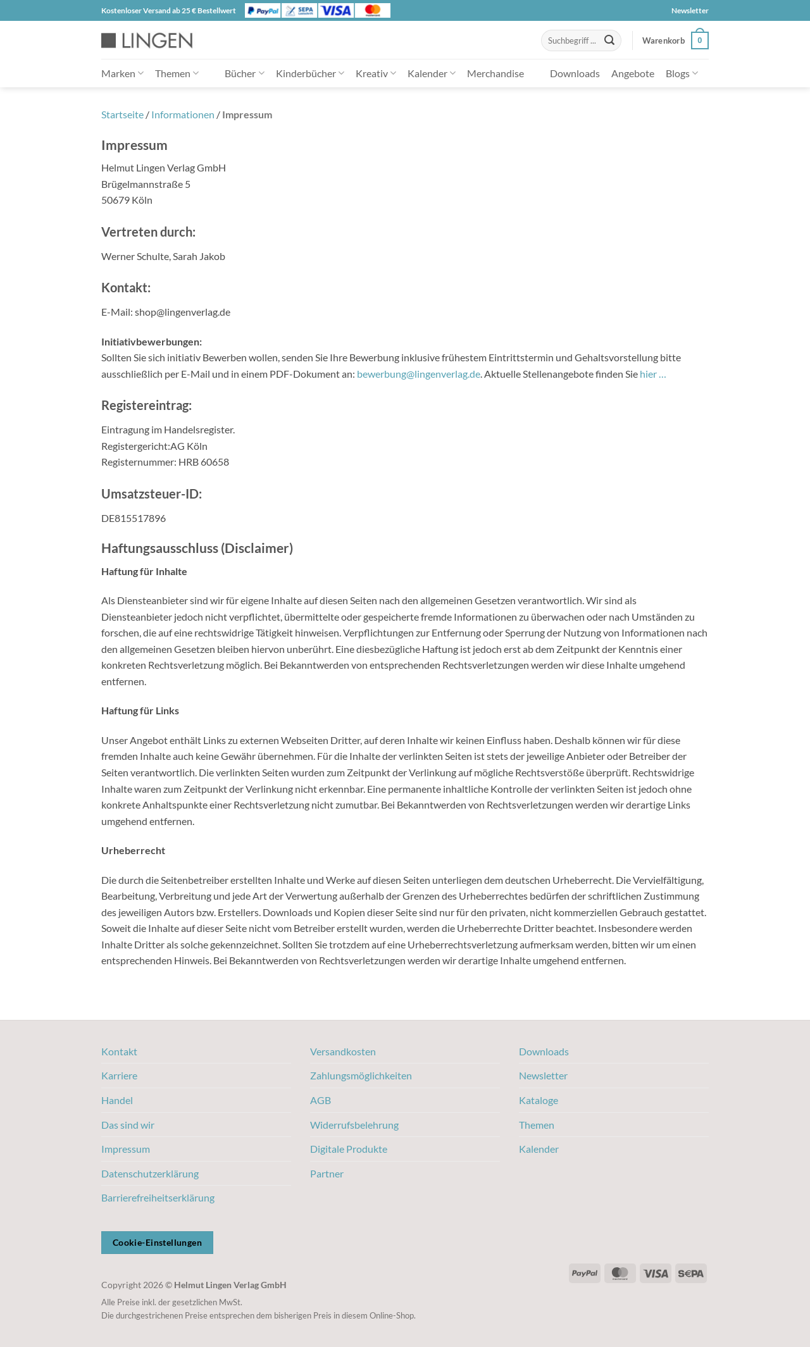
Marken (122, 73)
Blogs (682, 73)
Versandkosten (343, 1051)
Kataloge (538, 1100)
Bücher (244, 73)
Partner (327, 1173)
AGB (320, 1100)
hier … (653, 374)
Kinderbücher (310, 73)
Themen (177, 73)
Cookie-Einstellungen (157, 1242)
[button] (675, 40)
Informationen (183, 114)
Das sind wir (127, 1125)
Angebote (632, 73)
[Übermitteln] (609, 40)
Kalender (432, 73)
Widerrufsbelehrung (354, 1125)
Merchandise (495, 73)
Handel (117, 1100)
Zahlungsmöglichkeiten (361, 1075)
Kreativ (376, 73)
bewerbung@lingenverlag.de (418, 374)
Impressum (125, 1149)
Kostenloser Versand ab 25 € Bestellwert (168, 10)
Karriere (119, 1075)
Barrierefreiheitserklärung (158, 1197)
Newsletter (690, 10)
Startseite (122, 114)
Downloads (575, 73)
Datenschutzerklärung (150, 1173)
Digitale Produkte (348, 1149)
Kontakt (119, 1051)
